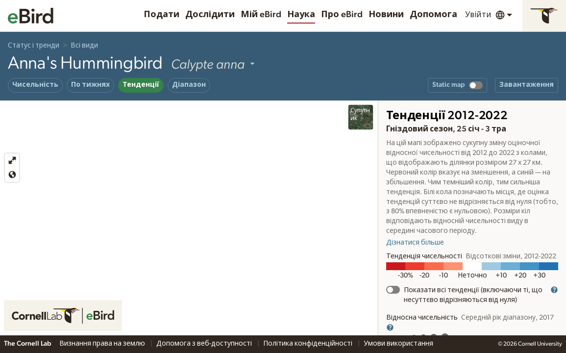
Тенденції (141, 84)
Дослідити (210, 14)
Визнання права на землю (103, 343)
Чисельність (35, 84)
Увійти (478, 15)
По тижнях (90, 84)
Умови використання (398, 343)
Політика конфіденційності (308, 343)
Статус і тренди (33, 45)
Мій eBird (261, 14)
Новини (386, 14)
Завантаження (526, 84)
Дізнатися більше (415, 242)
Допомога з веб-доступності (204, 343)
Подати (161, 14)
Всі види (84, 45)
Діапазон (189, 84)
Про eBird (342, 14)
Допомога (433, 14)
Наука (301, 14)
